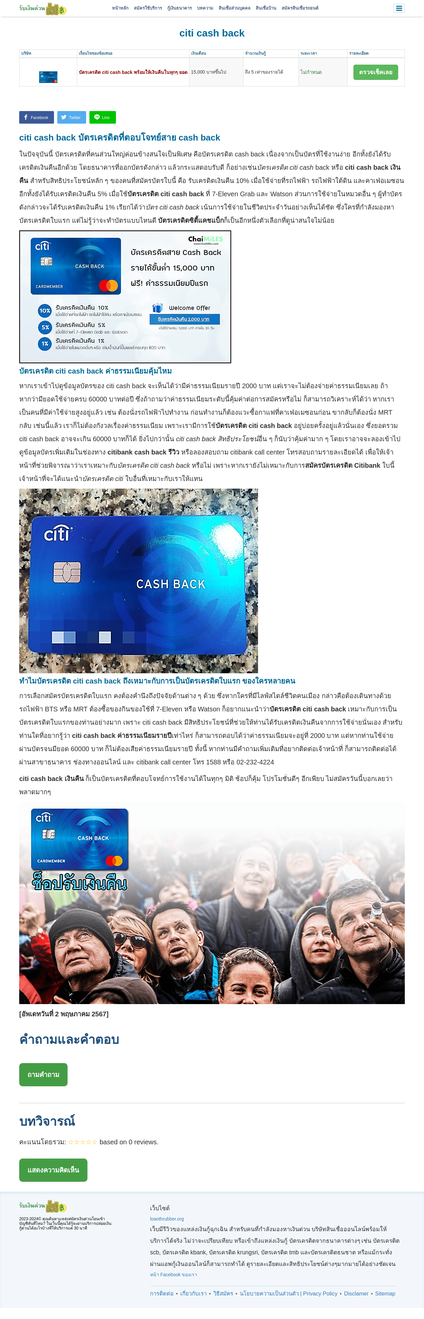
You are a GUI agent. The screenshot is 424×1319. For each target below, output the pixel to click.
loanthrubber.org (167, 1217)
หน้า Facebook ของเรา (173, 1272)
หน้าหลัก (120, 8)
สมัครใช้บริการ (148, 8)
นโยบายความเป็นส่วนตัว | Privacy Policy (289, 1292)
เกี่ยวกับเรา (193, 1292)
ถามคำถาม (43, 1072)
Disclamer (356, 1292)
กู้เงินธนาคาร (179, 8)
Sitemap (385, 1292)
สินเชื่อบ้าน (266, 8)
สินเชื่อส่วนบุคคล (234, 8)
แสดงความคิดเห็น (53, 1168)
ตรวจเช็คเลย (376, 72)
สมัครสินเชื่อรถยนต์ (300, 8)
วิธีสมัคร (223, 1292)
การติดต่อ (162, 1292)
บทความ (205, 8)
